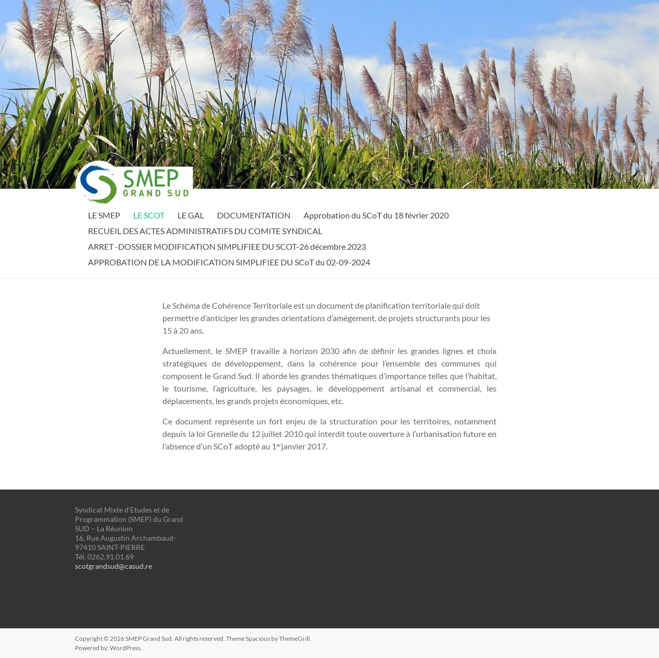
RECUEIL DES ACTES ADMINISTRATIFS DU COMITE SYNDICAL (205, 231)
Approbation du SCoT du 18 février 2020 (376, 215)
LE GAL (191, 215)
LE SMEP (104, 215)
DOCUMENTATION (253, 215)
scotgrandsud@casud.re (113, 566)
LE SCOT (148, 215)
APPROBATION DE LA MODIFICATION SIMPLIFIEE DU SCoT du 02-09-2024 (229, 262)
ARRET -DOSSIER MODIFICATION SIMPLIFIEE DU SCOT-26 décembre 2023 (227, 246)
